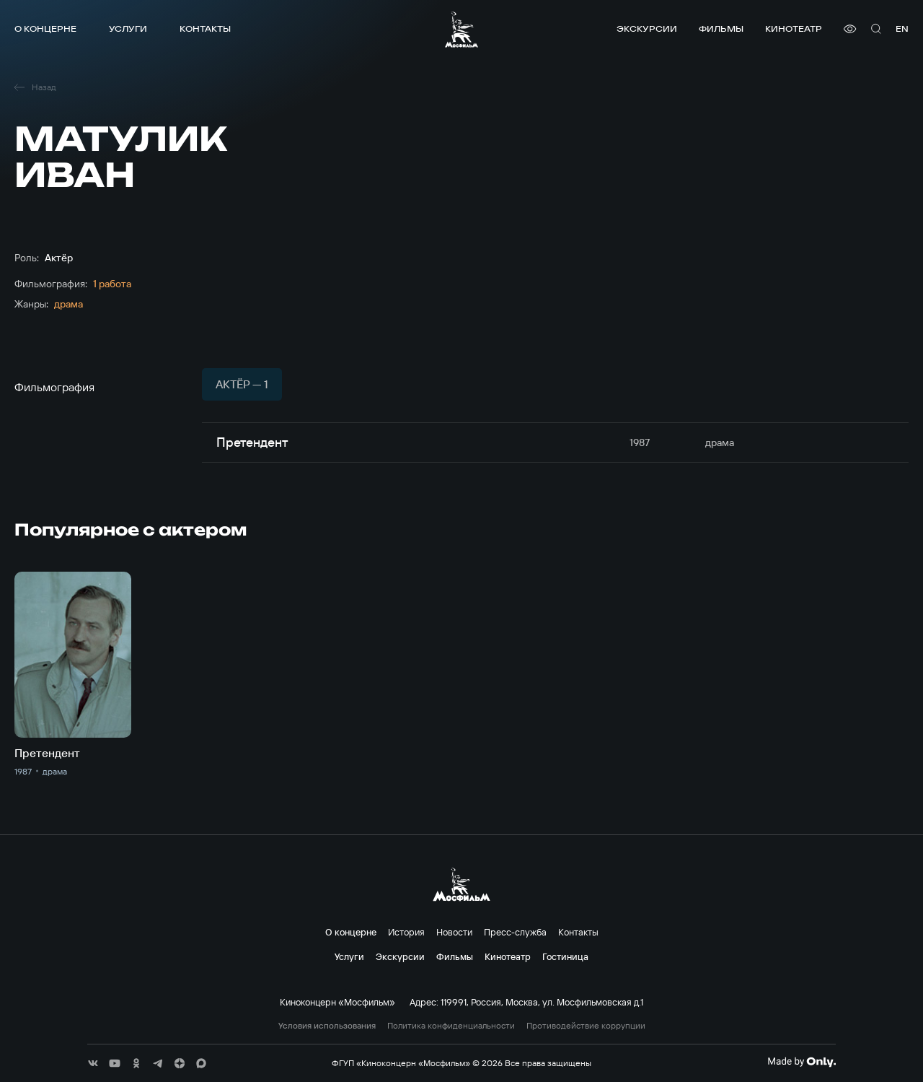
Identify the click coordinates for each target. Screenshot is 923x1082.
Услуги (128, 28)
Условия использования (327, 1026)
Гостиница (565, 956)
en (902, 28)
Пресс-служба (515, 932)
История (406, 932)
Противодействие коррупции (585, 1026)
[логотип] (461, 29)
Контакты (205, 28)
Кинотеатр (793, 28)
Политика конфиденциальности (451, 1026)
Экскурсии (647, 28)
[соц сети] (93, 1063)
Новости (454, 932)
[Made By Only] (801, 1062)
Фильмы (721, 28)
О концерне (45, 28)
